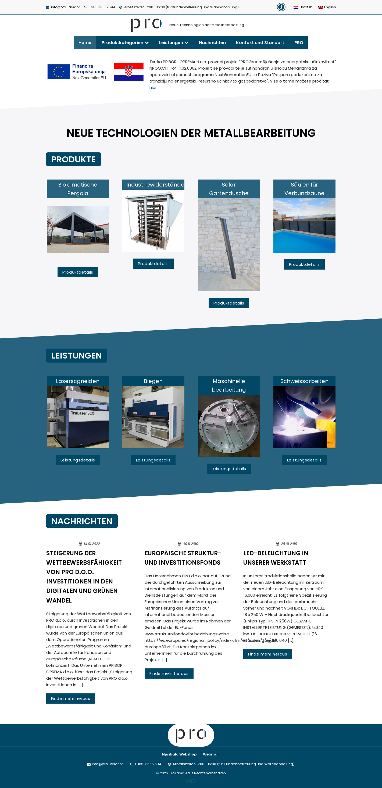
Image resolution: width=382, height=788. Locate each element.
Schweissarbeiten (304, 381)
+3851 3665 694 (102, 7)
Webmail (211, 754)
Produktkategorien (122, 43)
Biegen (153, 381)
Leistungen (171, 43)
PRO (298, 43)
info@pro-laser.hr (65, 7)
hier (153, 87)
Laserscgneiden (77, 381)
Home (84, 43)
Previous (30, 244)
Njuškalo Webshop (179, 754)
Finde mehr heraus (70, 698)
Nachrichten (212, 43)
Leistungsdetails (77, 460)
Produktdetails (77, 272)
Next (351, 244)
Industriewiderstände (155, 184)
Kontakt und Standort (260, 43)
